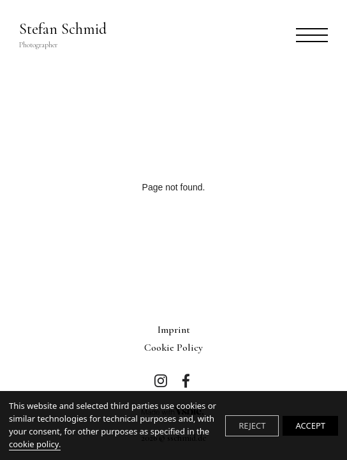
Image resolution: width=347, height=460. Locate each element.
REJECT (252, 425)
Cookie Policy (173, 347)
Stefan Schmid (63, 35)
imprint (174, 329)
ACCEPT (310, 425)
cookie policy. (35, 444)
